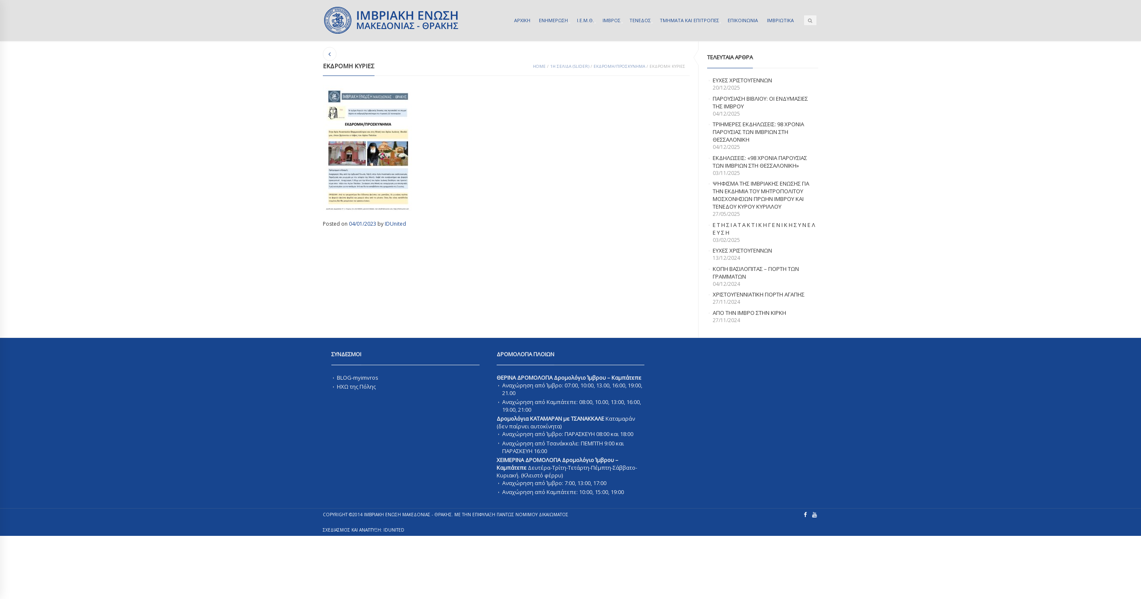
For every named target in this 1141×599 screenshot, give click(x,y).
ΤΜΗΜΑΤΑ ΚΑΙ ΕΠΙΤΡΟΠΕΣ (689, 20)
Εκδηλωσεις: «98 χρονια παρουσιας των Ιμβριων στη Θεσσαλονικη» (760, 161)
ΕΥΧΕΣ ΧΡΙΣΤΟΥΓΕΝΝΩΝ (742, 80)
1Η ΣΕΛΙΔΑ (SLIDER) (569, 66)
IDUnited (395, 223)
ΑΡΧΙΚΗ (522, 20)
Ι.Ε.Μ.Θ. (585, 20)
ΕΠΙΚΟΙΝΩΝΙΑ (743, 20)
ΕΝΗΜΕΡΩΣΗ (553, 20)
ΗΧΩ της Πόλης (356, 386)
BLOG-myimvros (357, 377)
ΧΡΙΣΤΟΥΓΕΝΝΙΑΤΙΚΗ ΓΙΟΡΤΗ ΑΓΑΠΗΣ (759, 294)
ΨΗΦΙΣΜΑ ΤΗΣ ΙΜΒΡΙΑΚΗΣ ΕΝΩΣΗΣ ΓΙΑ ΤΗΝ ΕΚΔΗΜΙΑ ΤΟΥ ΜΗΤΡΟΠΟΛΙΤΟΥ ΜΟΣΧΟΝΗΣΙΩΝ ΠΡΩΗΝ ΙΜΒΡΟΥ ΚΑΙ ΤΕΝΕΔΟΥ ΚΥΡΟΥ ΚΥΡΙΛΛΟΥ (761, 195)
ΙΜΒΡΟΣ (611, 20)
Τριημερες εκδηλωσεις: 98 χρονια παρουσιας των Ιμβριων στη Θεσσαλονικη (758, 131)
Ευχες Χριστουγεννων (742, 250)
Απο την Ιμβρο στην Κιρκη (749, 313)
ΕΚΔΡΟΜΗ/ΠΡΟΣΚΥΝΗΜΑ (619, 66)
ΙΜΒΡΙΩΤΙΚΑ (780, 20)
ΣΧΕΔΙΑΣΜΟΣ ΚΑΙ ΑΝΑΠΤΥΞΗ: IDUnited (363, 530)
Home (539, 66)
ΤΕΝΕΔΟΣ (640, 20)
